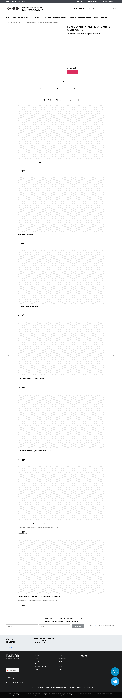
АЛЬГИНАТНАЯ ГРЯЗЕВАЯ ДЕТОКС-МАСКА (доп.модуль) (35, 523)
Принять (107, 695)
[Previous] (8, 356)
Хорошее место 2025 (12, 670)
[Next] (114, 356)
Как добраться (11, 647)
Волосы (43, 18)
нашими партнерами (18, 682)
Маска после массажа (25, 234)
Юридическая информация (58, 687)
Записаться (73, 72)
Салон (60, 661)
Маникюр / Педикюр (41, 666)
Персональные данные (74, 687)
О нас (8, 18)
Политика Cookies (88, 687)
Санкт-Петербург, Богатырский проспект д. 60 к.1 (100, 9)
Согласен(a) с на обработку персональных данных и (100, 626)
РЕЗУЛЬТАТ (61, 81)
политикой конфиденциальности (100, 627)
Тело (31, 18)
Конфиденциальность (42, 687)
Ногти (37, 18)
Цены (60, 666)
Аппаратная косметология (58, 18)
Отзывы (60, 669)
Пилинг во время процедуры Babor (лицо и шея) (34, 451)
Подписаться (78, 626)
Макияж (73, 18)
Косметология (22, 18)
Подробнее (78, 695)
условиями (96, 625)
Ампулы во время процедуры (28, 306)
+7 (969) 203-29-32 (39, 645)
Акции (95, 18)
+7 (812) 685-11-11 (78, 9)
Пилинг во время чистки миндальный (31, 378)
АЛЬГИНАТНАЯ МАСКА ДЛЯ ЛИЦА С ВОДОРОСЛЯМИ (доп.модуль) (39, 596)
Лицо (14, 18)
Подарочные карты (84, 18)
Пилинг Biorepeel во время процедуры (31, 162)
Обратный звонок (91, 1)
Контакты (103, 18)
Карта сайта (62, 658)
